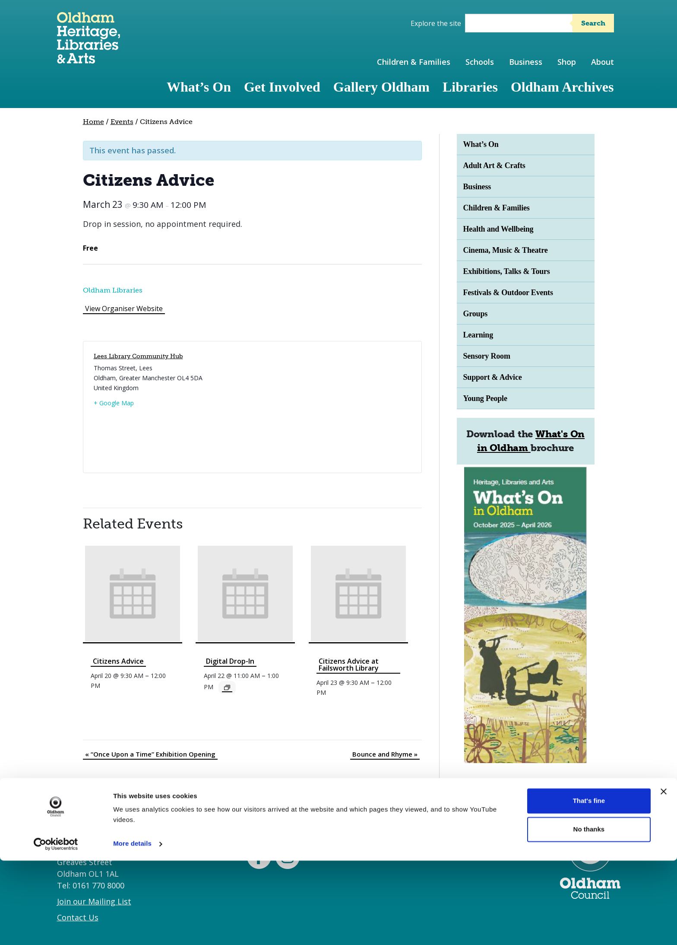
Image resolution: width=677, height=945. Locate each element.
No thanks (589, 913)
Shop (566, 62)
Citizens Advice (118, 661)
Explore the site (436, 23)
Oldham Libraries (112, 290)
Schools (479, 62)
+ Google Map (114, 403)
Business (525, 62)
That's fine (589, 885)
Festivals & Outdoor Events (508, 292)
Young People (485, 398)
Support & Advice (492, 377)
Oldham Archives (562, 87)
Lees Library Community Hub (138, 356)
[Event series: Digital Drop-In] (227, 687)
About (602, 62)
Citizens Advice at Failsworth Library (349, 664)
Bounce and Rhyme (385, 754)
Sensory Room (486, 356)
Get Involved (282, 87)
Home (93, 122)
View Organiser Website (124, 308)
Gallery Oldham (381, 87)
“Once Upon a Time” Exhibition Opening (150, 754)
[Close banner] (664, 876)
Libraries (470, 87)
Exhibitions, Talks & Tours (506, 271)
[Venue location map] (330, 407)
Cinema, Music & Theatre (505, 250)
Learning (478, 335)
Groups (475, 313)
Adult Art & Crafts (494, 165)
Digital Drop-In (230, 661)
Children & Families (413, 62)
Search (593, 23)
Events (122, 122)
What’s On (199, 87)
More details (132, 928)
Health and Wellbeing (498, 229)
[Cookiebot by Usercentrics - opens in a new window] (56, 928)
